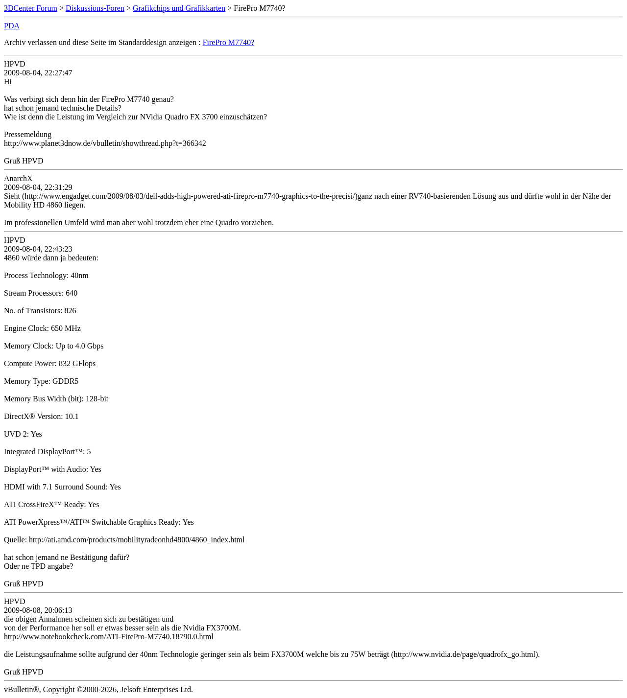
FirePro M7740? (228, 42)
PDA (12, 26)
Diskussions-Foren (95, 8)
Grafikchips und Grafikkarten (179, 8)
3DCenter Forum (30, 8)
